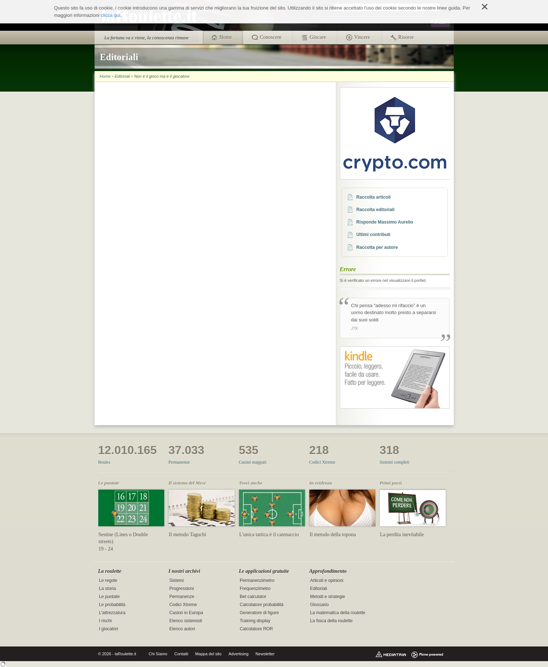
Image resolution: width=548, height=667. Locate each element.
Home (105, 76)
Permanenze (179, 462)
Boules (104, 462)
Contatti (181, 654)
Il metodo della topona (333, 534)
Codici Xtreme (322, 462)
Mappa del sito (208, 654)
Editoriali (122, 76)
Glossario (319, 604)
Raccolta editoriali (375, 209)
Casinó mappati (252, 462)
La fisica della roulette (331, 620)
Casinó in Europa (186, 612)
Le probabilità (112, 604)
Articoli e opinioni (326, 580)
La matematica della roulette (337, 612)
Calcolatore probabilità (261, 604)
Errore (348, 269)
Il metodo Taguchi (187, 534)
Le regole (108, 580)
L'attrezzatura (112, 612)
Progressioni (181, 588)
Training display (255, 620)
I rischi (105, 620)
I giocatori (108, 628)
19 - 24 (106, 549)
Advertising (238, 654)
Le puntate (109, 596)
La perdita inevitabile (402, 534)
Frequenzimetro (255, 588)
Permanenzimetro (257, 580)
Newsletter (265, 654)
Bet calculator (253, 596)
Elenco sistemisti (185, 620)
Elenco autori (182, 628)
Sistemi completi (394, 462)
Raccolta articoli (373, 197)
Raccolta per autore (377, 247)
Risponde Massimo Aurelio (384, 222)
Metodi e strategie (327, 596)
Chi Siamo (158, 654)
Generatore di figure (259, 612)
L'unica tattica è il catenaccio (269, 534)
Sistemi (176, 580)
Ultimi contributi (373, 234)
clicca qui (110, 15)
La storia (107, 588)
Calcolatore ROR (256, 628)
